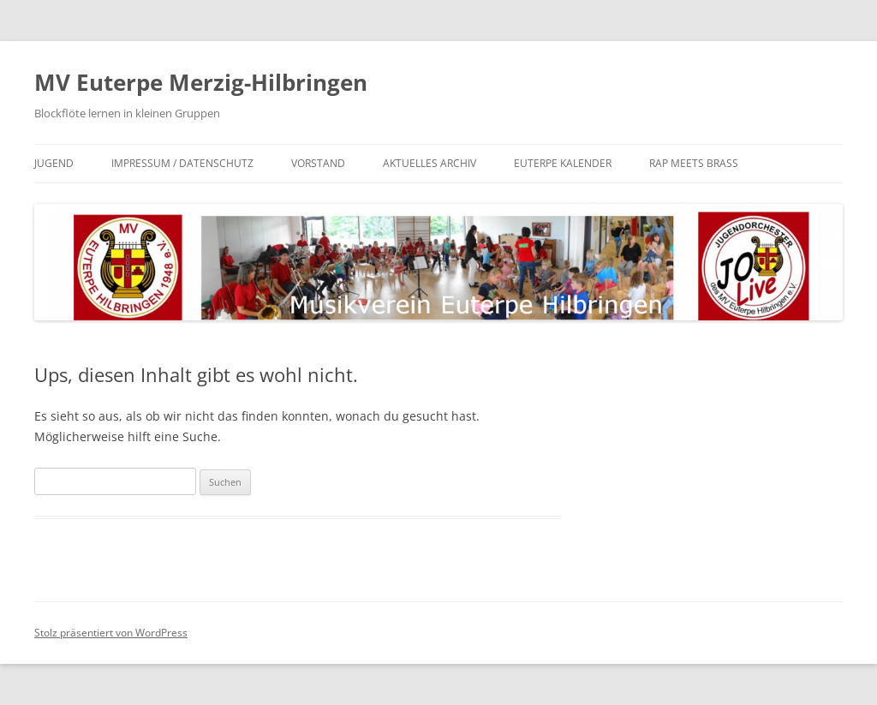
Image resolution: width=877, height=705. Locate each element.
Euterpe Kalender (563, 163)
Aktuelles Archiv (429, 163)
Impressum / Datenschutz (182, 163)
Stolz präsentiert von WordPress (111, 632)
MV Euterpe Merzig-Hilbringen (200, 82)
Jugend (54, 163)
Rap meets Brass (693, 163)
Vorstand (318, 163)
